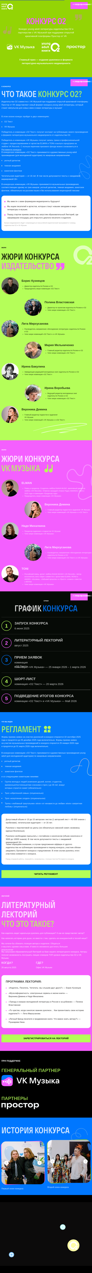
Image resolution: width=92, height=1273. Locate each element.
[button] (46, 874)
